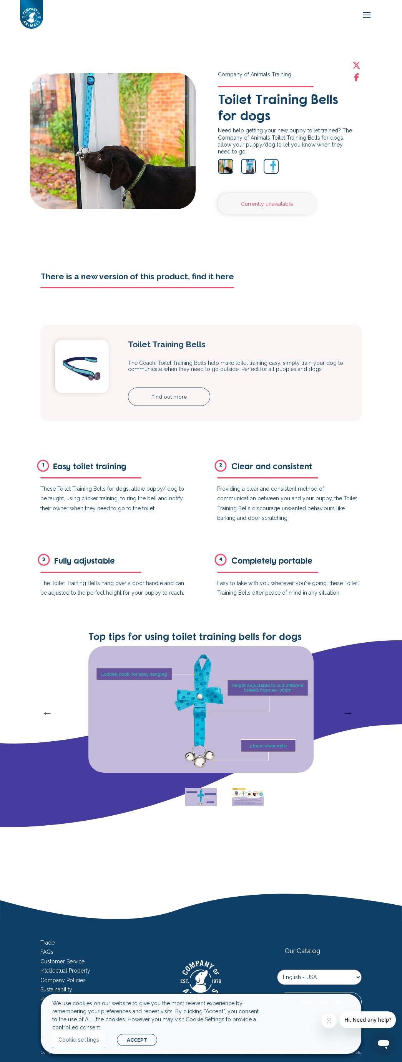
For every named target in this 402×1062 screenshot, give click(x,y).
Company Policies (63, 980)
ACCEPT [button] (137, 1040)
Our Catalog (302, 951)
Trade (47, 942)
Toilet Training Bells (167, 344)
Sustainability (56, 989)
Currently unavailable (267, 204)
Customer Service (62, 961)
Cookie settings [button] (78, 1040)
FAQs (46, 952)
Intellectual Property (65, 970)
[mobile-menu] (364, 15)
